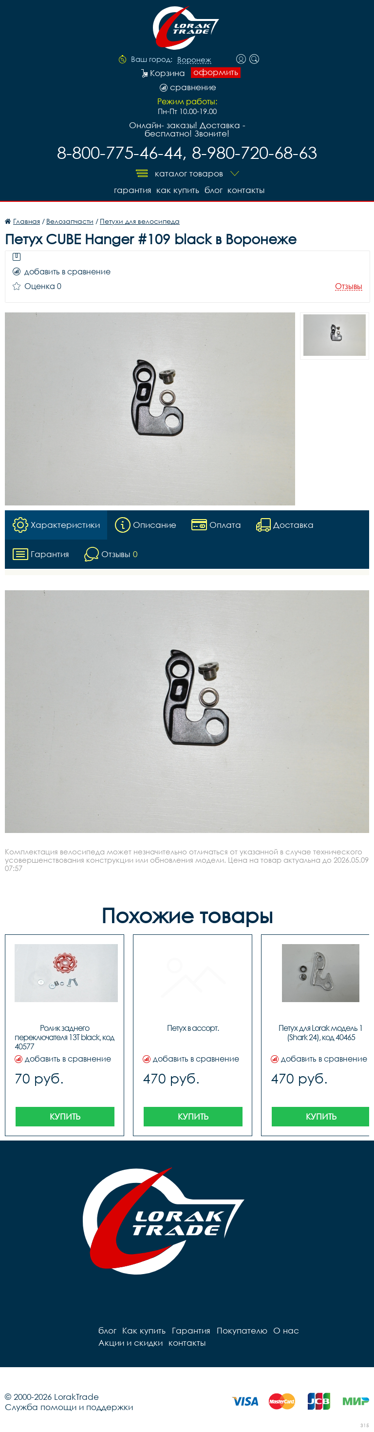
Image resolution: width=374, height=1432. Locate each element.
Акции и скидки (335, 1330)
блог (213, 189)
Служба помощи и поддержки (69, 1406)
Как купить (176, 189)
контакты (246, 189)
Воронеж (194, 60)
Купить (65, 1116)
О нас (285, 1330)
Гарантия (131, 189)
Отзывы (348, 286)
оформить (215, 72)
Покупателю (240, 1330)
